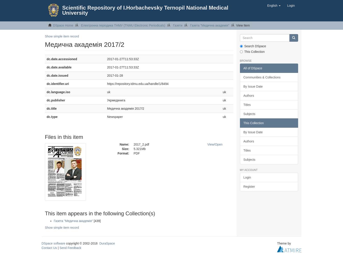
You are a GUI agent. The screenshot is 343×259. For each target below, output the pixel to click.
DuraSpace (107, 243)
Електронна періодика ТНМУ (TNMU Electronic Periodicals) (123, 25)
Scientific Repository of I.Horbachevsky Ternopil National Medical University (145, 10)
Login (247, 177)
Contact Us (49, 248)
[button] (274, 5)
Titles (247, 105)
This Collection (252, 51)
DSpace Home (63, 25)
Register (249, 186)
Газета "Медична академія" (209, 25)
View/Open (214, 144)
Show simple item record (62, 36)
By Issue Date (253, 86)
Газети (177, 25)
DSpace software (53, 243)
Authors (248, 95)
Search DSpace (253, 46)
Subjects (249, 114)
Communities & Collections (262, 77)
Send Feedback (70, 248)
